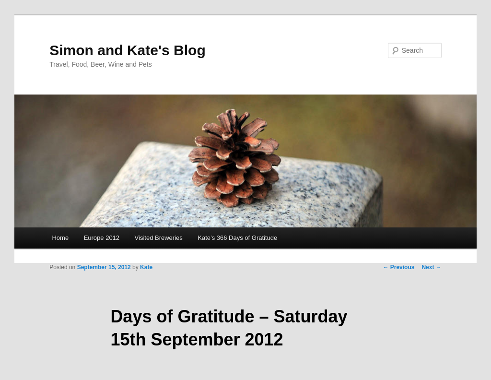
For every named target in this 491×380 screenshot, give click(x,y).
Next (431, 267)
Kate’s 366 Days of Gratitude (237, 237)
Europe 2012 (101, 237)
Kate (146, 267)
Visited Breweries (159, 237)
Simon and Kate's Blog (127, 50)
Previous (398, 267)
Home (60, 237)
